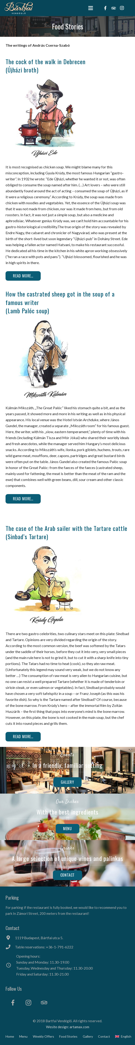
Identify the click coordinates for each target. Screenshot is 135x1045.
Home (10, 1036)
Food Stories (68, 1036)
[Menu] (91, 8)
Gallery (88, 1036)
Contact (104, 1036)
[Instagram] (28, 1003)
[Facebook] (13, 1003)
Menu (23, 1036)
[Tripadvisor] (44, 1003)
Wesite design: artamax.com (67, 1027)
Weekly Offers (43, 1036)
